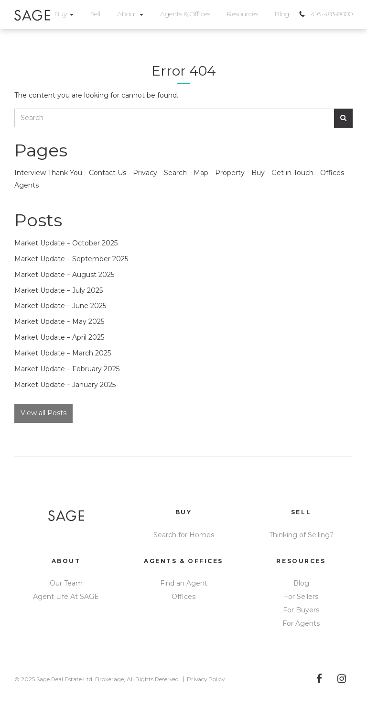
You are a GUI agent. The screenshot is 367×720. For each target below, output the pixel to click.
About (130, 14)
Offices (332, 172)
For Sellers (301, 596)
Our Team (66, 583)
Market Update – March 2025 (62, 353)
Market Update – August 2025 (64, 274)
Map (201, 172)
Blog (282, 14)
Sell (95, 14)
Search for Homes (183, 535)
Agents (26, 185)
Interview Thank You (48, 172)
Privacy (145, 172)
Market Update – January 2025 (65, 384)
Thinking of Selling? (301, 535)
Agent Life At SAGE (66, 596)
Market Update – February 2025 (66, 369)
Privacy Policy (206, 679)
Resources (242, 14)
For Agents (301, 623)
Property (230, 172)
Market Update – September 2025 (71, 259)
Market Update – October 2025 (66, 243)
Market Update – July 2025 (58, 290)
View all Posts (43, 413)
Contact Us (107, 172)
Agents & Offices (185, 14)
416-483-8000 (332, 14)
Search (175, 172)
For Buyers (301, 610)
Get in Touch (292, 172)
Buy (64, 14)
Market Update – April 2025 (59, 337)
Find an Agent (183, 583)
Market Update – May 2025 (59, 321)
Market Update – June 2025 (60, 305)
